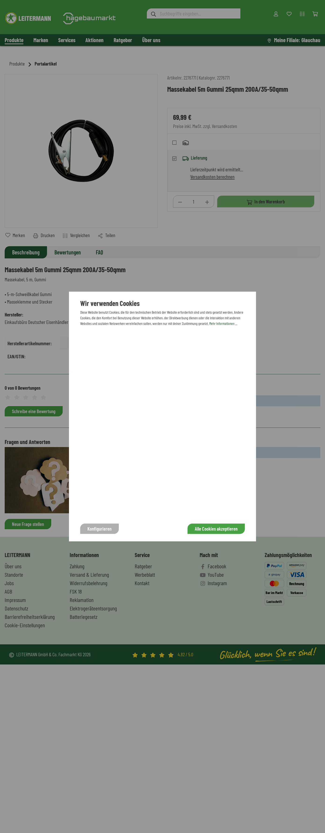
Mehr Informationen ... (223, 323)
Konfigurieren (99, 529)
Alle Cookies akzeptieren (216, 529)
